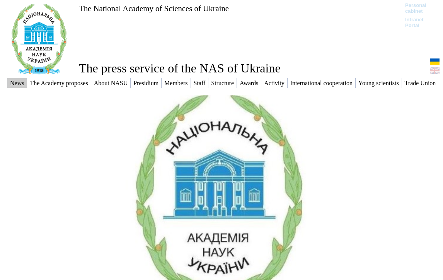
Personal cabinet (415, 8)
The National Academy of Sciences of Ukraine (154, 8)
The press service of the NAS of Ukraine (180, 68)
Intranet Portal (414, 22)
